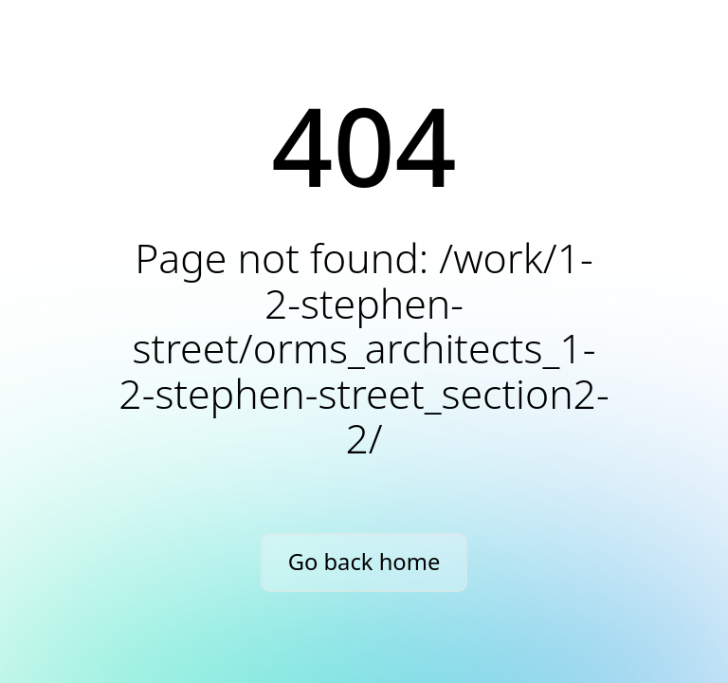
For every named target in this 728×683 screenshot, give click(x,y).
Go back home (364, 561)
